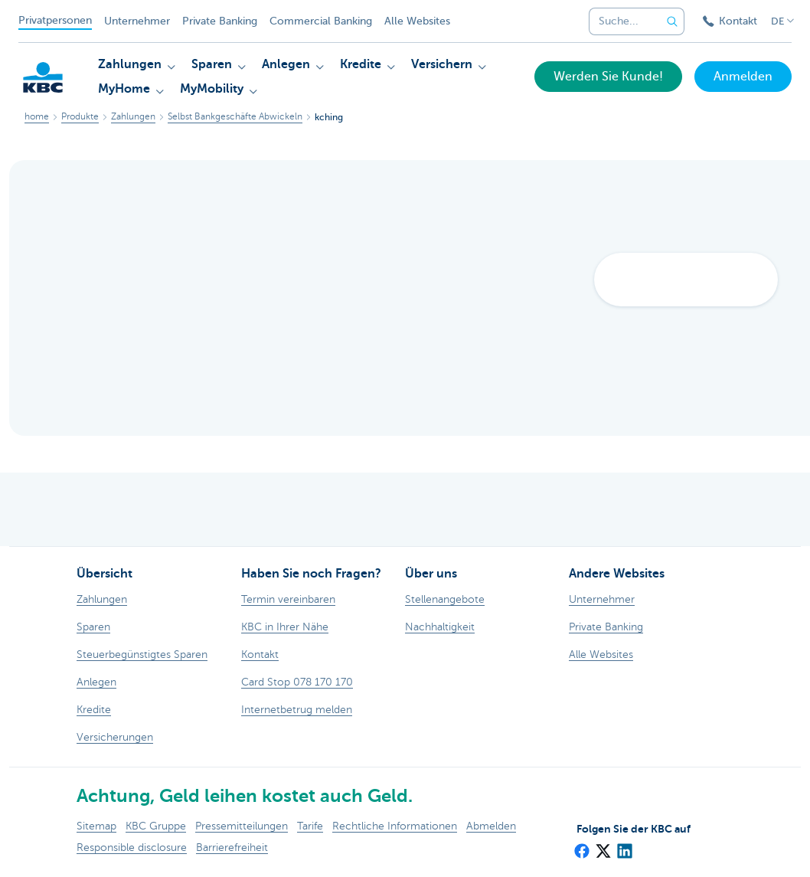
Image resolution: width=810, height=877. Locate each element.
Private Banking (219, 21)
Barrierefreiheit (232, 847)
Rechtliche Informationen (394, 826)
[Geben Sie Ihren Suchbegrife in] (672, 21)
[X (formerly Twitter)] (602, 845)
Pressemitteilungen (241, 826)
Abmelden (491, 826)
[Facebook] (581, 845)
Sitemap (96, 826)
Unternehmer (137, 21)
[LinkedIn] (624, 845)
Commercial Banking (320, 21)
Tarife (310, 826)
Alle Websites (417, 21)
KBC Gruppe (156, 826)
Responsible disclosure (132, 847)
